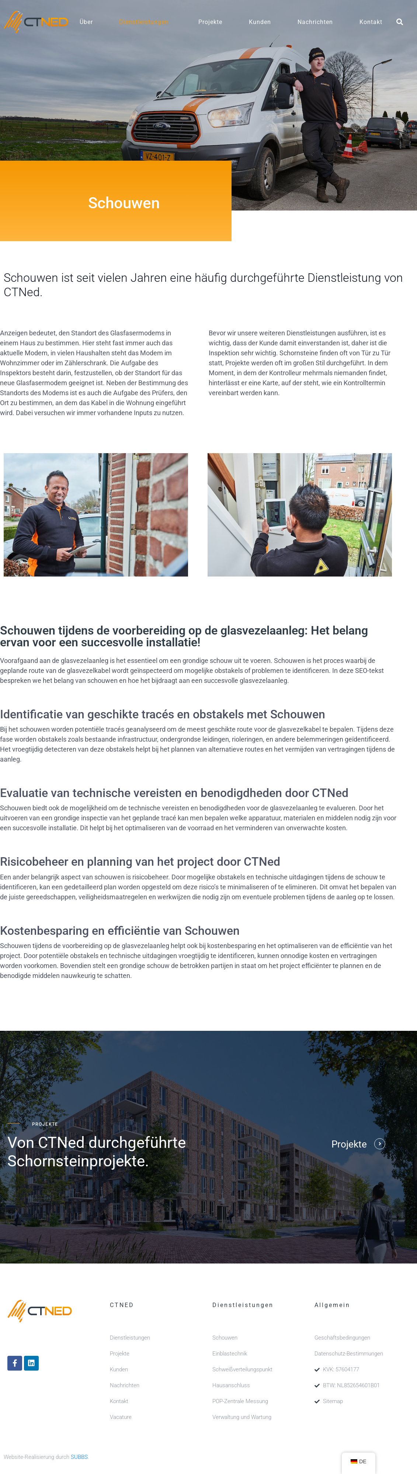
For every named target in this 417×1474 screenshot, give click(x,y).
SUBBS (79, 1457)
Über (86, 21)
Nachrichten (315, 21)
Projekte (210, 21)
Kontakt (370, 21)
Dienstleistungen (143, 21)
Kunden (260, 21)
